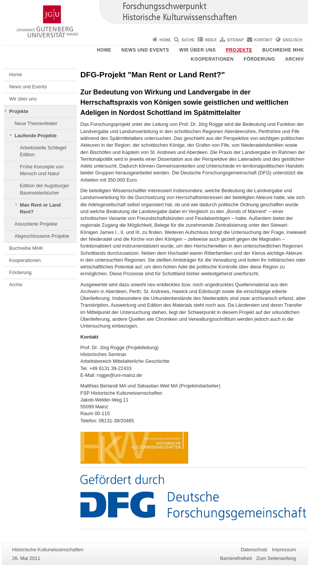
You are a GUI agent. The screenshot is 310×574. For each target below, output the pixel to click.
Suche (188, 40)
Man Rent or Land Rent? (40, 208)
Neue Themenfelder (35, 123)
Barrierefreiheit (236, 558)
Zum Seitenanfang (276, 558)
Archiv (294, 59)
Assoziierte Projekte (35, 224)
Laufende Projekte (35, 135)
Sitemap (235, 40)
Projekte (239, 50)
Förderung (259, 59)
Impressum (284, 549)
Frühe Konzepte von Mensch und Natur (41, 170)
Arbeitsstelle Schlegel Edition (43, 151)
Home (165, 40)
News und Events (145, 50)
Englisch (292, 40)
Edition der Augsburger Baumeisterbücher (44, 189)
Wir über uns (197, 50)
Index (211, 40)
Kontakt (263, 40)
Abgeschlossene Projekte (41, 236)
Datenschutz (254, 549)
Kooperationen (212, 59)
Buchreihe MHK (283, 50)
